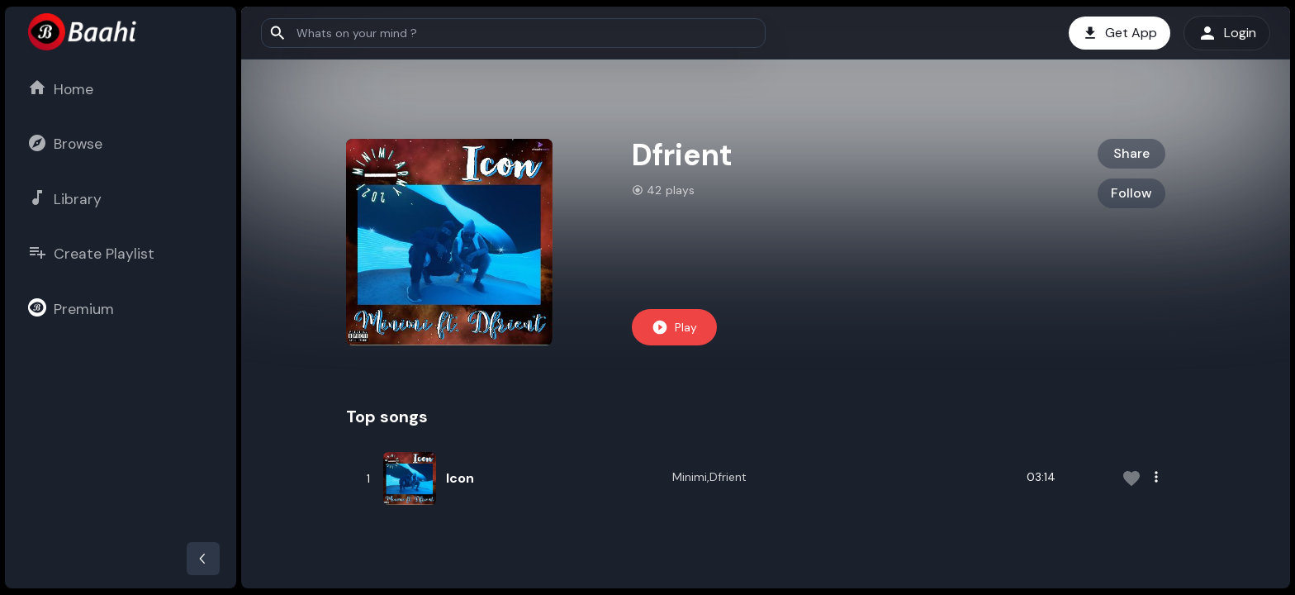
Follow (1131, 193)
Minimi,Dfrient (709, 476)
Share (1131, 153)
